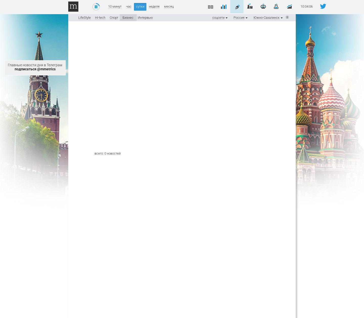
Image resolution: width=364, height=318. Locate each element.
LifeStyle (84, 17)
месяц (169, 6)
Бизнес (128, 17)
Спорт (114, 17)
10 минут (115, 6)
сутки (140, 6)
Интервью (145, 17)
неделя (154, 6)
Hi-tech (100, 17)
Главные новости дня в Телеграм (35, 67)
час (128, 6)
